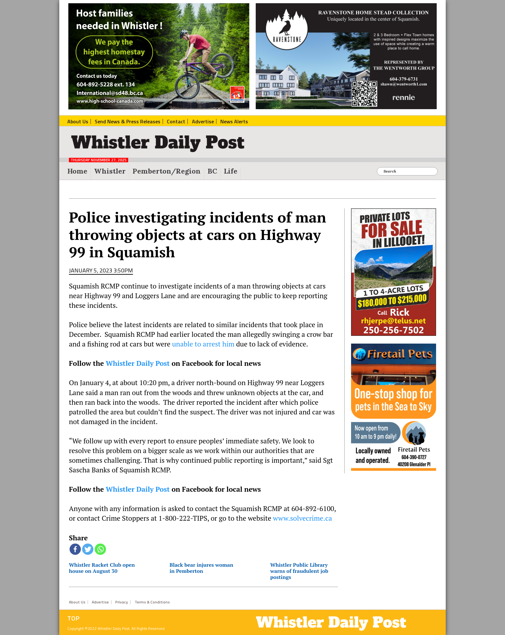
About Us (77, 602)
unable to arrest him (203, 343)
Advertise (100, 602)
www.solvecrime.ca (302, 518)
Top (73, 618)
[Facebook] (75, 549)
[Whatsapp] (100, 549)
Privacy (121, 602)
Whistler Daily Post (138, 363)
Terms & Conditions (152, 602)
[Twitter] (87, 549)
